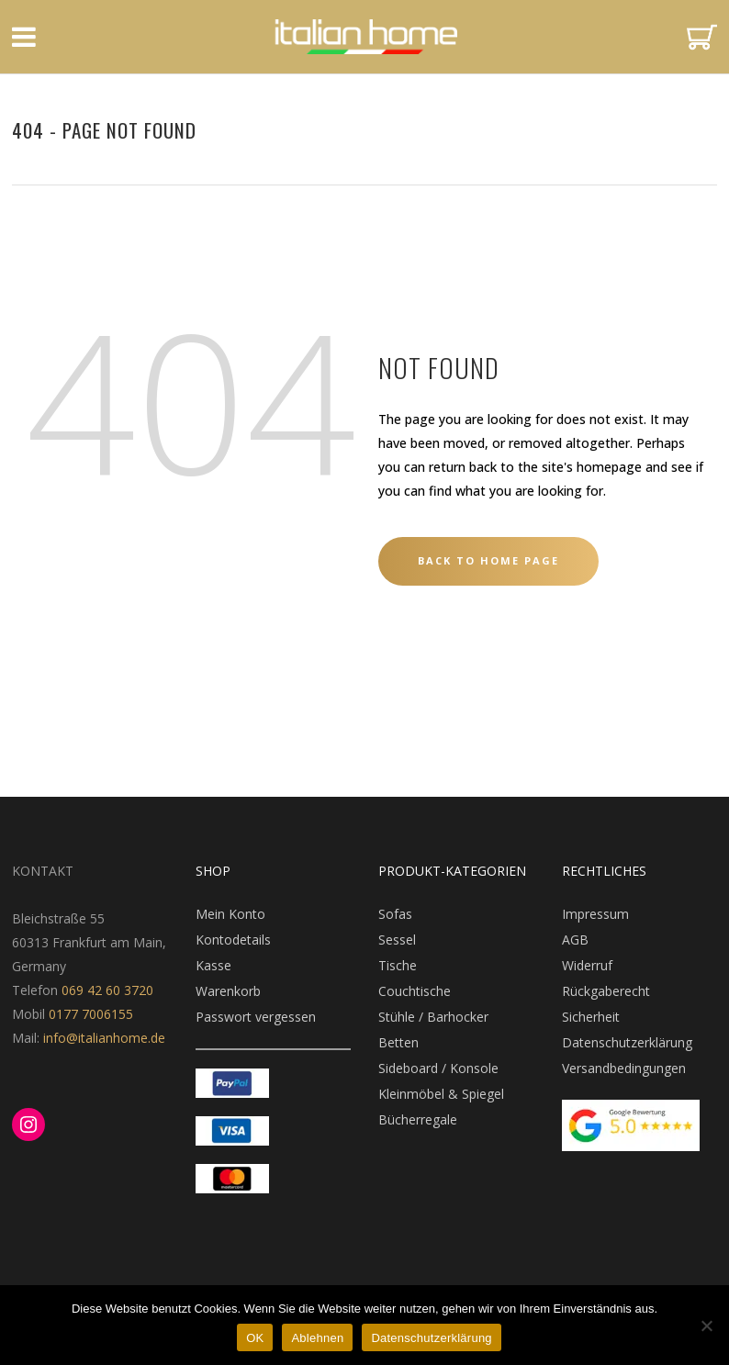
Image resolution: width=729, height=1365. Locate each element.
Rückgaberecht (606, 991)
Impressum (595, 914)
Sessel (397, 939)
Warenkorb (228, 991)
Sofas (395, 914)
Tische (397, 965)
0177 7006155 (91, 1014)
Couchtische (414, 991)
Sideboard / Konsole (438, 1068)
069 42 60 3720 (107, 990)
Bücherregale (417, 1119)
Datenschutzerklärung (627, 1042)
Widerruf (587, 965)
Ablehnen (317, 1338)
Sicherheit (591, 1016)
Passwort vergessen (256, 1016)
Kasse (213, 965)
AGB (575, 939)
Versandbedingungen (624, 1068)
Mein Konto (230, 914)
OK (255, 1338)
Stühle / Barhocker (433, 1016)
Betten (398, 1042)
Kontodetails (233, 939)
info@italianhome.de (102, 1037)
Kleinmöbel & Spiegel (441, 1093)
